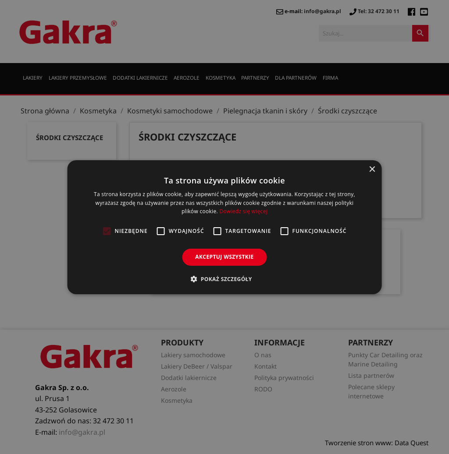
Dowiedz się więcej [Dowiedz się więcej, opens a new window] (243, 211)
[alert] (224, 227)
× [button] (371, 169)
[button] (224, 279)
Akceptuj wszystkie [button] (224, 256)
